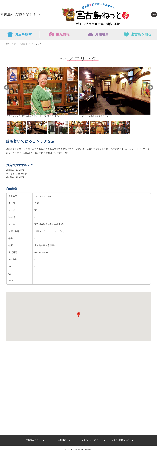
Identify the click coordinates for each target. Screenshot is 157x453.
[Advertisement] (78, 369)
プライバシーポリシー (91, 440)
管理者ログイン (33, 440)
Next (150, 87)
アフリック (36, 44)
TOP (8, 44)
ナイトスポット (21, 44)
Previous (6, 87)
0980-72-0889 (41, 252)
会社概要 (62, 440)
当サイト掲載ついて (120, 440)
